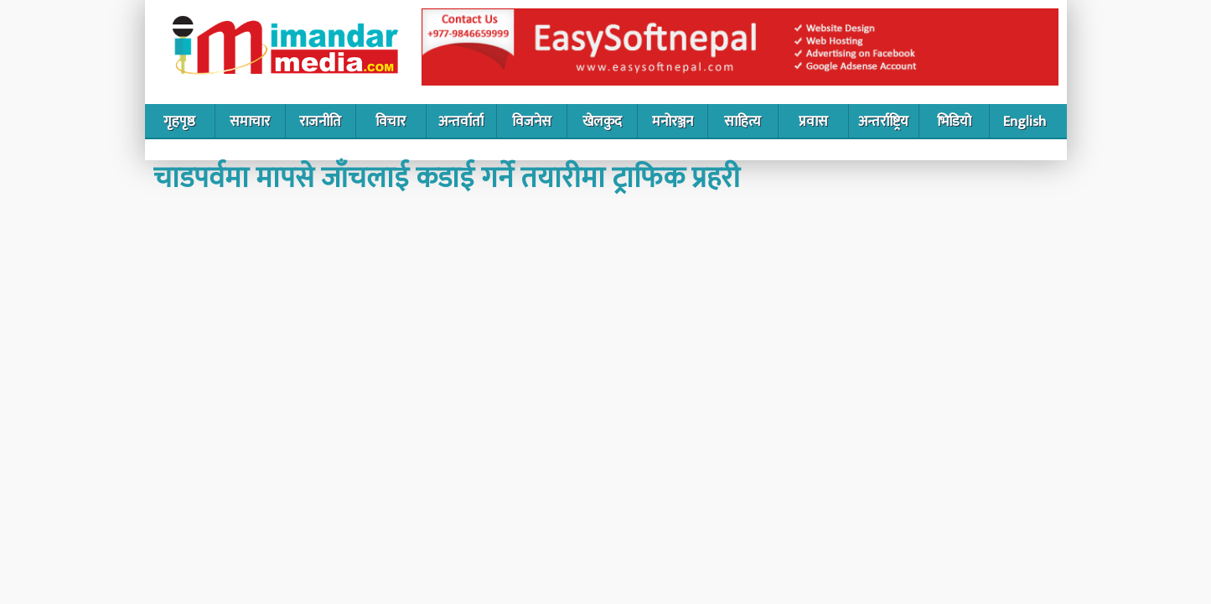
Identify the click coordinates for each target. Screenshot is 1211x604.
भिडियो (954, 121)
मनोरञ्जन (672, 121)
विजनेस (531, 121)
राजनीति (320, 121)
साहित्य (742, 121)
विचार (390, 121)
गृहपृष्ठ (179, 121)
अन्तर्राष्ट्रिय (883, 121)
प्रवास (813, 121)
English (1024, 121)
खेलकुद (602, 121)
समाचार (250, 121)
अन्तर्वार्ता (461, 121)
